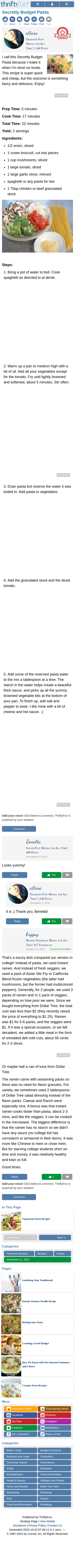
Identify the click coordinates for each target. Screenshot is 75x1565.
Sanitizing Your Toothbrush (37, 1280)
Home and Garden (17, 1486)
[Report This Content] (67, 875)
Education (46, 1468)
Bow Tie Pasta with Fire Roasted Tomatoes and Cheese (46, 1364)
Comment (19, 828)
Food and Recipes (17, 1253)
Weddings (46, 1504)
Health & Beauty (16, 1480)
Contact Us (55, 1525)
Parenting (46, 1492)
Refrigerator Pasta (32, 1322)
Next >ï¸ (62, 1237)
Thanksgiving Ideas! (54, 1409)
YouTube (14, 1421)
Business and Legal (18, 1456)
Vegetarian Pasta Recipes (36, 1218)
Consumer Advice (17, 1462)
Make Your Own (49, 1486)
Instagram (48, 1421)
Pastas (61, 1253)
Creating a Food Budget (35, 1343)
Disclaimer (19, 1525)
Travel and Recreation (19, 1504)
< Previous (13, 1237)
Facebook (15, 1415)
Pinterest (48, 1415)
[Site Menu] (38, 4)
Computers (46, 1456)
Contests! (15, 1428)
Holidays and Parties (52, 1480)
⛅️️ (64, 1529)
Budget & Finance (50, 1450)
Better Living (14, 1450)
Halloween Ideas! (19, 1409)
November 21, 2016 (18, 1259)
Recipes (42, 1253)
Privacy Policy (37, 1525)
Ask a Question (18, 1434)
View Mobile (47, 1521)
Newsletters (49, 1428)
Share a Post (50, 1434)
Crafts (10, 1468)
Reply (14, 874)
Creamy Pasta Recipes (34, 1385)
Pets (9, 1498)
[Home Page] (15, 2)
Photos (44, 1498)
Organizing (13, 1492)
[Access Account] (52, 4)
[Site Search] (66, 4)
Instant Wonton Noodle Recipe (39, 1301)
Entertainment (15, 1474)
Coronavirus (47, 1462)
